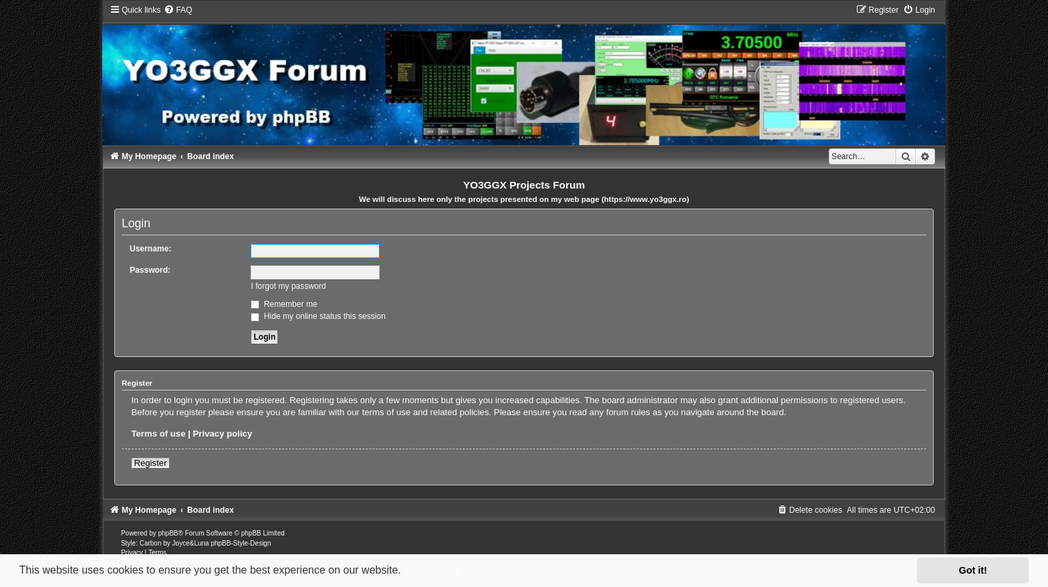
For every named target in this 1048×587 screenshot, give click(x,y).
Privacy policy (223, 434)
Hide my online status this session (318, 316)
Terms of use (158, 434)
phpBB (168, 533)
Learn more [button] (433, 570)
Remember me (284, 304)
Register (150, 463)
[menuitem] (178, 10)
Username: (151, 248)
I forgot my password (288, 286)
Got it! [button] (973, 570)
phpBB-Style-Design (241, 543)
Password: (150, 270)
